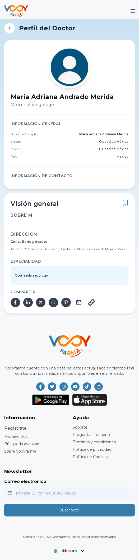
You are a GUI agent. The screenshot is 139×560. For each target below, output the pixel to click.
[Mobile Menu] (132, 11)
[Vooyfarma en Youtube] (75, 386)
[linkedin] (28, 302)
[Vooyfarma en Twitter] (52, 386)
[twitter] (40, 302)
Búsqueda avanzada (22, 444)
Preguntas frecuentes (93, 434)
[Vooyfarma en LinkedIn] (98, 386)
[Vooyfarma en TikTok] (87, 386)
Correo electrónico (25, 481)
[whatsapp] (53, 302)
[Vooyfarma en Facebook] (40, 386)
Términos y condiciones (94, 442)
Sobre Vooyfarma (20, 451)
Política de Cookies (90, 456)
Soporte (80, 427)
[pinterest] (66, 302)
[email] (79, 302)
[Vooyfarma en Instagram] (63, 386)
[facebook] (15, 302)
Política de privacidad (92, 449)
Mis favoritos (15, 436)
